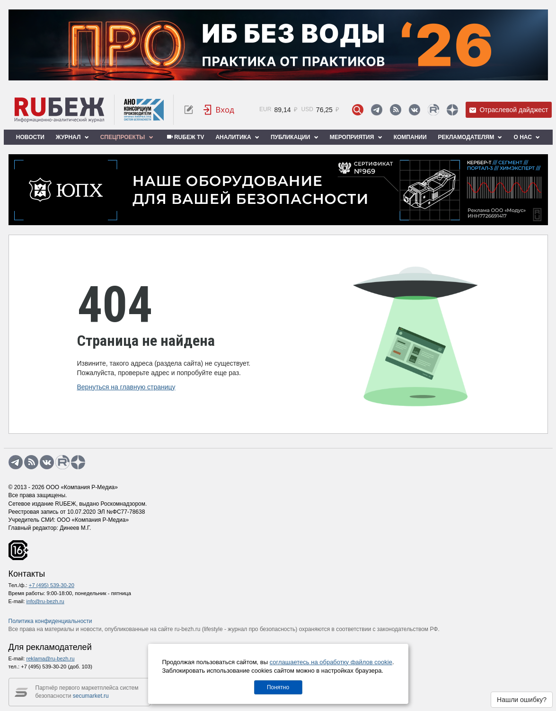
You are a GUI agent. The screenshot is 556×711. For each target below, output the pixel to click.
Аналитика (237, 137)
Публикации (294, 137)
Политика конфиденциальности (50, 621)
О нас (526, 137)
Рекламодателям (470, 137)
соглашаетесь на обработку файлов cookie (331, 662)
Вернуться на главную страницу (126, 387)
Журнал (72, 137)
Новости (30, 137)
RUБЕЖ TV (184, 137)
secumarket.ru (91, 696)
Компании (410, 137)
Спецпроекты (126, 137)
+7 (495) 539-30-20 (51, 585)
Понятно (278, 687)
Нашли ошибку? (522, 699)
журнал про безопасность (261, 629)
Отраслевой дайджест (508, 110)
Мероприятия (356, 137)
